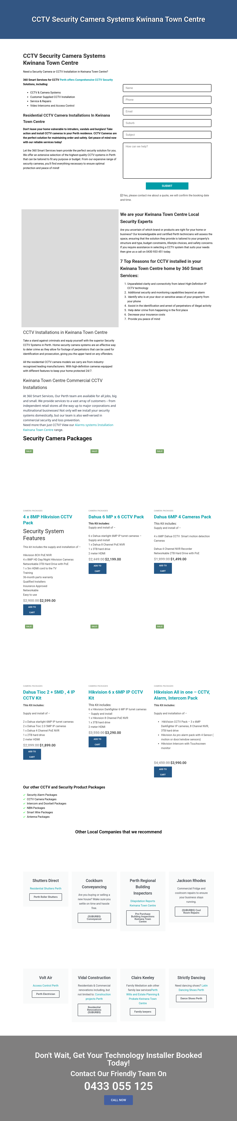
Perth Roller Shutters (46, 896)
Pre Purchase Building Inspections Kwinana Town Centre (142, 917)
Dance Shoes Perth (191, 998)
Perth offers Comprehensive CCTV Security (86, 79)
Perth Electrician (45, 994)
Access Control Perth (45, 985)
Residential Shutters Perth (46, 888)
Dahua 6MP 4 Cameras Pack (182, 516)
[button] (32, 609)
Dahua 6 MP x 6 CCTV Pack (116, 516)
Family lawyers (142, 1011)
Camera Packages (33, 510)
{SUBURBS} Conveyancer (94, 918)
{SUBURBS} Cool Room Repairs (191, 911)
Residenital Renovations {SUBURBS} (94, 1010)
